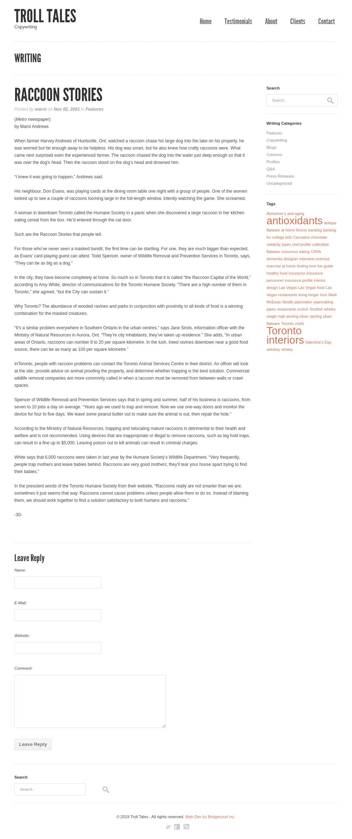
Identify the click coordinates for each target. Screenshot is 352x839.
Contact (326, 21)
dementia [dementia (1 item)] (274, 259)
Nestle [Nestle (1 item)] (287, 302)
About (271, 21)
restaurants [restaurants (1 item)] (286, 309)
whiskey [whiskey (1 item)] (273, 349)
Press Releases (280, 176)
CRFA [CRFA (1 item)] (316, 251)
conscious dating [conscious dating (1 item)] (295, 251)
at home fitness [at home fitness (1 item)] (294, 230)
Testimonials (238, 21)
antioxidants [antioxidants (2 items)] (295, 220)
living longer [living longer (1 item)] (308, 295)
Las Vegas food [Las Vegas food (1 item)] (311, 287)
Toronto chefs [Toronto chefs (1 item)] (292, 323)
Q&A (271, 169)
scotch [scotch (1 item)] (302, 309)
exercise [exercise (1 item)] (322, 259)
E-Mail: (20, 603)
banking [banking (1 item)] (314, 230)
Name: (20, 570)
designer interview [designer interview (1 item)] (298, 259)
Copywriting (277, 140)
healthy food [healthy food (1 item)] (277, 273)
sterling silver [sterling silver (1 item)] (297, 316)
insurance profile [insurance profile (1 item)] (298, 280)
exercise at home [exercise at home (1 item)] (281, 266)
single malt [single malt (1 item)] (276, 316)
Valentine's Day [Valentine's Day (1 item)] (318, 342)
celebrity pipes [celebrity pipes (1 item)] (279, 244)
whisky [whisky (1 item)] (287, 349)
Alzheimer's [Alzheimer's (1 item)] (276, 213)
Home (206, 21)
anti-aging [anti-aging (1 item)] (295, 213)
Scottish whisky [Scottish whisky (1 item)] (323, 309)
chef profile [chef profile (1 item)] (301, 244)
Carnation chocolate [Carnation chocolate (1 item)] (310, 237)
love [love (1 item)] (323, 295)
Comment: (23, 668)
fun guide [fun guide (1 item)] (325, 266)
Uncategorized (279, 183)
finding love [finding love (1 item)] (306, 266)
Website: (22, 635)
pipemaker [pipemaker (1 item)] (303, 302)
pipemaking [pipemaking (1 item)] (323, 302)
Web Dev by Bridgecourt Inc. (210, 817)
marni (41, 109)
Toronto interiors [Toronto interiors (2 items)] (285, 335)
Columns (274, 154)
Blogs (272, 147)
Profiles (273, 162)
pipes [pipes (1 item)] (271, 309)
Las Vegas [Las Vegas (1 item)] (288, 287)
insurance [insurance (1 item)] (296, 273)
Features (94, 109)
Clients (297, 21)
